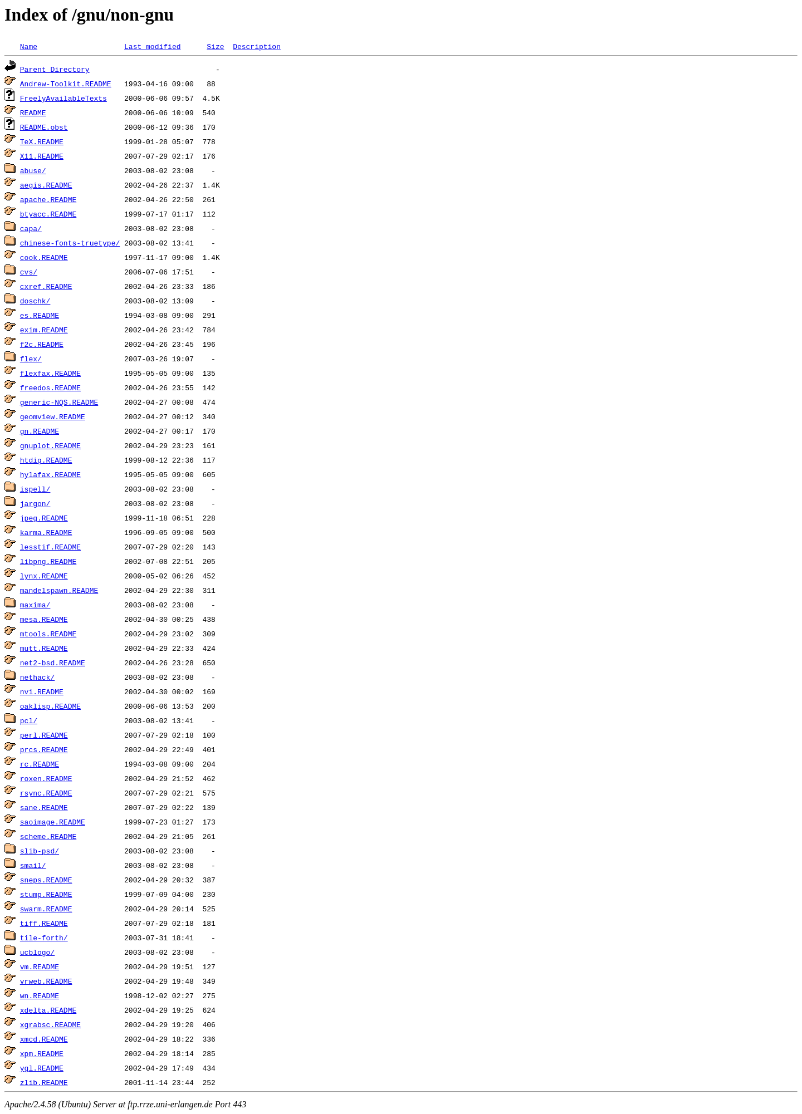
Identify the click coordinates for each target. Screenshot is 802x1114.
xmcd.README (44, 1039)
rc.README (39, 764)
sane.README (44, 807)
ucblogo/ (37, 952)
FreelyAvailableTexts (63, 98)
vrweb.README (46, 981)
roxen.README (46, 778)
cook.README (44, 257)
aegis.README (46, 185)
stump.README (46, 894)
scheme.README (48, 836)
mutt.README (44, 648)
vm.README (39, 966)
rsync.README (46, 793)
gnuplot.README (50, 445)
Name (28, 46)
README (33, 112)
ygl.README (41, 1068)
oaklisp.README (50, 706)
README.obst (44, 127)
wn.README (39, 995)
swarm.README (46, 909)
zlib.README (44, 1082)
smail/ (33, 865)
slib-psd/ (39, 851)
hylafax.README (50, 474)
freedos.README (50, 387)
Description (257, 46)
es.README (39, 315)
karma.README (46, 532)
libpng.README (48, 561)
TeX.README (41, 141)
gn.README (39, 431)
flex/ (31, 359)
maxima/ (35, 605)
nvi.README (41, 691)
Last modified (152, 46)
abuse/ (33, 170)
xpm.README (41, 1053)
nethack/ (37, 677)
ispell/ (35, 489)
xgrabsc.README (50, 1024)
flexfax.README (50, 373)
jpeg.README (44, 518)
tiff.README (44, 923)
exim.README (44, 330)
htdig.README (46, 460)
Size (215, 46)
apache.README (48, 199)
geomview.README (52, 416)
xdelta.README (48, 1010)
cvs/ (28, 272)
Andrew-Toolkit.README (65, 83)
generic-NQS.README (59, 402)
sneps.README (46, 880)
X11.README (41, 156)
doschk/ (35, 301)
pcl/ (28, 720)
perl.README (44, 735)
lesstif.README (50, 547)
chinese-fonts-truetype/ (70, 243)
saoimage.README (52, 822)
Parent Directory (55, 69)
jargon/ (35, 503)
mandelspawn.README (59, 590)
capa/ (31, 228)
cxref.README (46, 286)
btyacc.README (48, 214)
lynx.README (44, 576)
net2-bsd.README (52, 662)
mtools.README (48, 634)
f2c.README (41, 344)
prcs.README (44, 749)
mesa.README (44, 619)
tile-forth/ (44, 938)
